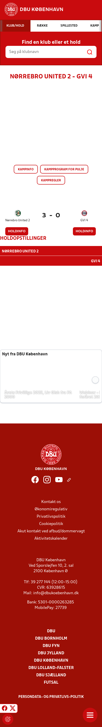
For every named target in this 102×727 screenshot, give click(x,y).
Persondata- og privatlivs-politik (51, 696)
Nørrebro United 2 (17, 220)
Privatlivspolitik (51, 516)
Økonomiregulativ (51, 509)
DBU (51, 631)
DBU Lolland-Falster (51, 667)
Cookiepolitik (51, 523)
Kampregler (51, 180)
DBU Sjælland (51, 675)
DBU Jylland (51, 653)
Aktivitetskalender (51, 538)
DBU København (51, 660)
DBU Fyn (51, 645)
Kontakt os (51, 501)
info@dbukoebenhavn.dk (56, 593)
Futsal (51, 682)
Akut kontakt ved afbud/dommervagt (51, 531)
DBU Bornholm (51, 638)
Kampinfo (26, 169)
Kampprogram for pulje (64, 169)
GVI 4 (84, 220)
